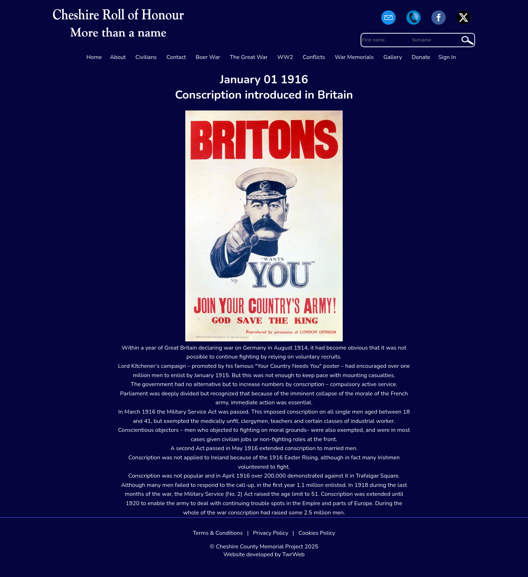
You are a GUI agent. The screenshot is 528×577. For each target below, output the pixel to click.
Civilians (146, 57)
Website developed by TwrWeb (263, 554)
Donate (421, 57)
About (118, 57)
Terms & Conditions (218, 533)
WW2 (285, 57)
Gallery (392, 57)
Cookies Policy (316, 533)
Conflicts (314, 57)
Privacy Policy (270, 533)
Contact (176, 57)
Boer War (208, 57)
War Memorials (354, 57)
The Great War (249, 57)
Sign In (447, 57)
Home (94, 57)
